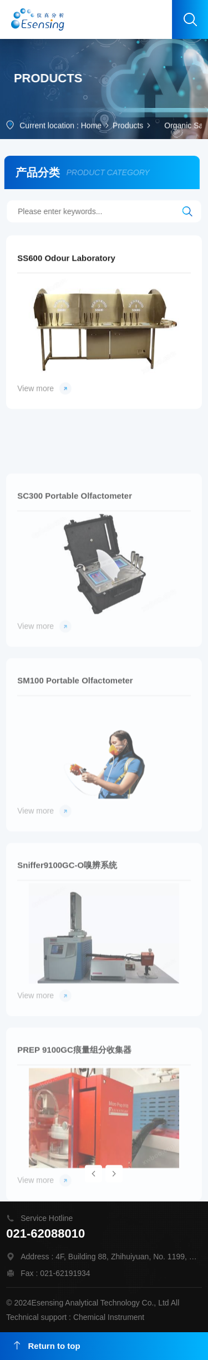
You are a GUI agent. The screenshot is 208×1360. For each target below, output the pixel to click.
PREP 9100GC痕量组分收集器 (74, 1091)
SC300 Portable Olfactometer (74, 537)
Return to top (47, 1346)
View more (44, 394)
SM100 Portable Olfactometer (75, 721)
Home (91, 126)
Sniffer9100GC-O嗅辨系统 (67, 906)
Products (128, 126)
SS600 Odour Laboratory (66, 264)
